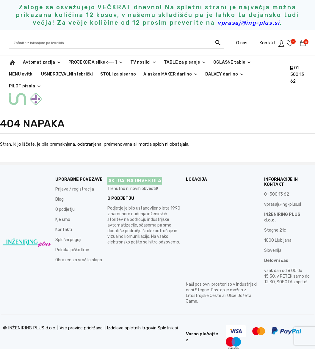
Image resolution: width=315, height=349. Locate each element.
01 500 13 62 (297, 74)
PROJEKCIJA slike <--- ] (95, 62)
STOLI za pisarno (118, 74)
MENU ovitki (21, 74)
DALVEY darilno (224, 74)
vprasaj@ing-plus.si (282, 192)
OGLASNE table (232, 62)
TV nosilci (143, 62)
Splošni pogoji (68, 227)
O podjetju (65, 197)
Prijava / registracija (74, 177)
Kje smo (62, 207)
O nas (232, 42)
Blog (59, 187)
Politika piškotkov (72, 237)
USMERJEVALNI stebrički (67, 74)
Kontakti (63, 217)
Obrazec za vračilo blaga (78, 248)
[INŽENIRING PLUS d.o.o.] (12, 62)
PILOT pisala (25, 86)
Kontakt (258, 42)
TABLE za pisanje (185, 62)
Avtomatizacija (42, 62)
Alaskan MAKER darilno (170, 74)
